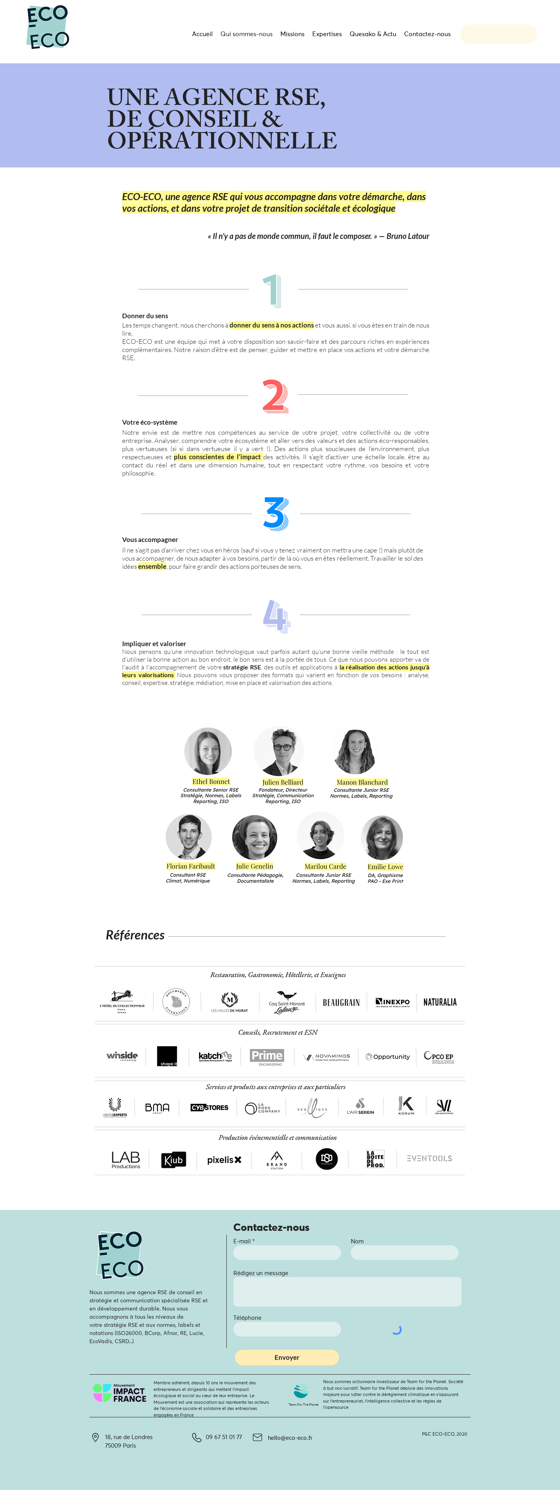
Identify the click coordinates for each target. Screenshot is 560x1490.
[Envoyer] (287, 1357)
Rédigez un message (260, 1273)
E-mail (242, 1241)
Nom (357, 1241)
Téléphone (247, 1318)
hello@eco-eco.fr (290, 1437)
